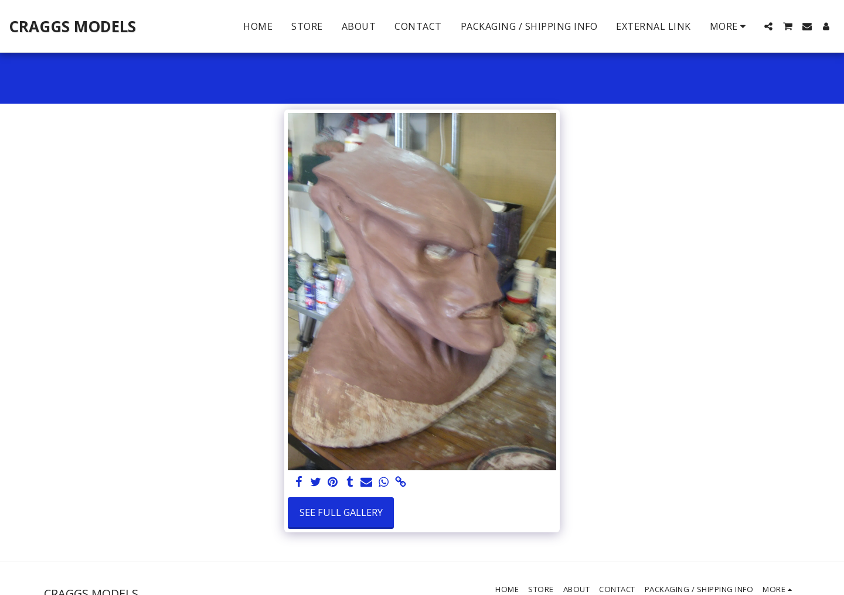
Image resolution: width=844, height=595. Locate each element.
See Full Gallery (341, 512)
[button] (768, 26)
